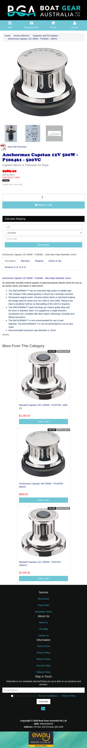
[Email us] (43, 708)
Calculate (43, 245)
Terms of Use (43, 646)
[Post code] (43, 238)
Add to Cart (43, 205)
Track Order (43, 605)
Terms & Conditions (47, 696)
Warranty (25, 261)
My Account (43, 599)
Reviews (15, 267)
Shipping (39, 261)
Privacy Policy (43, 652)
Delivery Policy (43, 672)
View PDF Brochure (13, 147)
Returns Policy (43, 659)
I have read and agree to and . (43, 696)
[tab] (10, 261)
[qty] (43, 226)
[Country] (43, 232)
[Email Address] (43, 690)
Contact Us (43, 635)
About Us (43, 622)
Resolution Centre (43, 611)
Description (10, 261)
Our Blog (43, 629)
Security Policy (43, 665)
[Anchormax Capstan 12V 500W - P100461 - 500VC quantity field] (43, 197)
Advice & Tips (55, 261)
